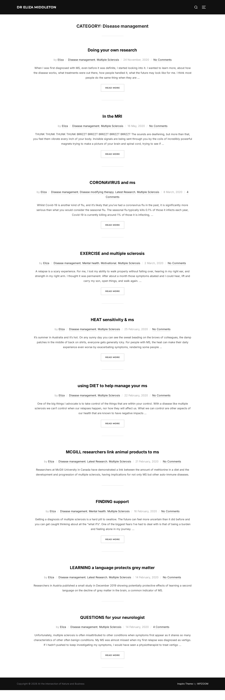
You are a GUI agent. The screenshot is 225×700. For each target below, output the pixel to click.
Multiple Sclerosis (108, 59)
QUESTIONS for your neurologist (112, 626)
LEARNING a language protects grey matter (112, 576)
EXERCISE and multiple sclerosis (112, 252)
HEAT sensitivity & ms (112, 318)
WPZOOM (202, 693)
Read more (114, 87)
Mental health (90, 263)
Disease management (81, 59)
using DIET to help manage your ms (112, 384)
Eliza (61, 59)
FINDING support (112, 510)
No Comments (162, 59)
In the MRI (112, 115)
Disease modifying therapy (97, 192)
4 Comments (161, 636)
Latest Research (125, 192)
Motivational (108, 263)
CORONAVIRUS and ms (112, 181)
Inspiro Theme (185, 693)
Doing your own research (112, 49)
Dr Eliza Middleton (43, 7)
